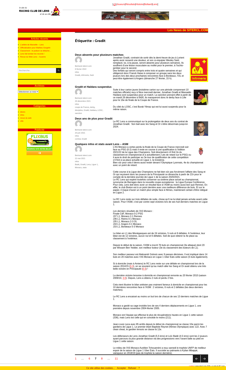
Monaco (78, 167)
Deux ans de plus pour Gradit (93, 118)
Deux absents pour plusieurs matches (99, 54)
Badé (77, 164)
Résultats (130, 4)
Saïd (92, 75)
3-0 (124, 278)
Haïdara (93, 110)
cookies (191, 366)
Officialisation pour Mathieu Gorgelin (35, 48)
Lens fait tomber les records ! (32, 54)
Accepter (121, 368)
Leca (88, 164)
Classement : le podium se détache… (35, 51)
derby (92, 107)
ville (21, 121)
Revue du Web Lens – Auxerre (33, 57)
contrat (78, 139)
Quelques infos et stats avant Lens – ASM (101, 144)
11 (117, 358)
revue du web (25, 118)
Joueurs (121, 4)
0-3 (131, 266)
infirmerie (85, 75)
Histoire (139, 4)
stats (84, 167)
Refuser (132, 368)
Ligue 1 (95, 164)
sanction (78, 113)
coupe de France (82, 107)
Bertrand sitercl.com (83, 66)
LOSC (100, 110)
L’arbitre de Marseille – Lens (32, 45)
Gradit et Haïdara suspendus (93, 86)
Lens (155, 4)
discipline (79, 110)
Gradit (77, 75)
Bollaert (148, 4)
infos (77, 72)
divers (22, 112)
